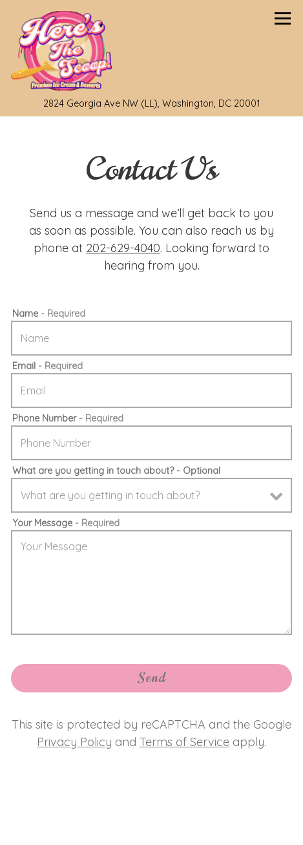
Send (151, 678)
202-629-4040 (123, 248)
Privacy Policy (74, 741)
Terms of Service (184, 741)
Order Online (207, 823)
